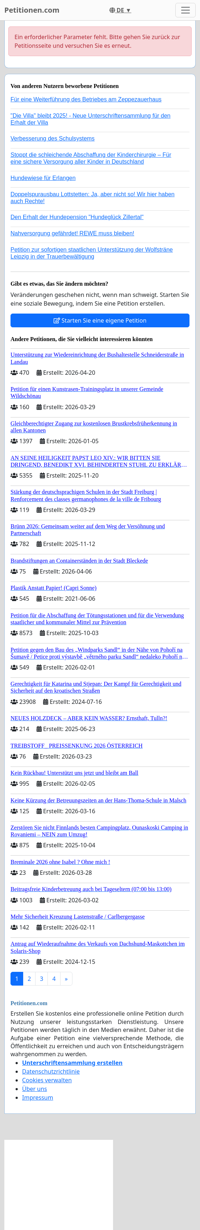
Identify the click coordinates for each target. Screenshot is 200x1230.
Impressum (37, 1097)
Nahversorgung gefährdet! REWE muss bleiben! (72, 233)
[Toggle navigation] (185, 10)
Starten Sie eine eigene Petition (100, 320)
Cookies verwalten (47, 1080)
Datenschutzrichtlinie (51, 1071)
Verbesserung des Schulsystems (53, 138)
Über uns (34, 1089)
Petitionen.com (31, 10)
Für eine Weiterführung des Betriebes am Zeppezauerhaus (86, 99)
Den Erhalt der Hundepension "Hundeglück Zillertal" (77, 217)
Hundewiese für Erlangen (43, 178)
